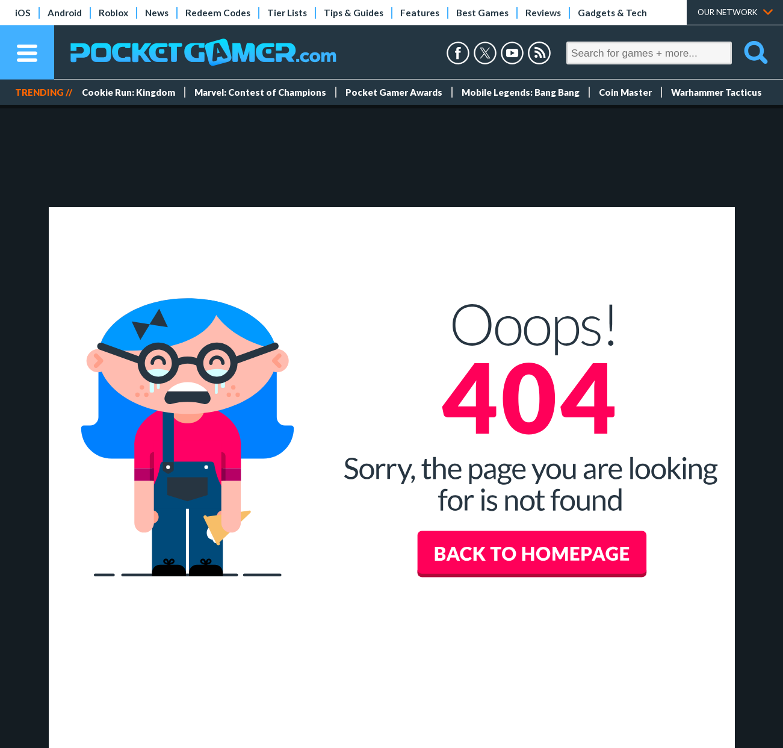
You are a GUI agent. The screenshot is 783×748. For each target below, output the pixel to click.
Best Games (482, 12)
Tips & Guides (353, 12)
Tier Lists (287, 12)
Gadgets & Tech (612, 12)
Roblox (113, 12)
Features (419, 12)
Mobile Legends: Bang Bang (521, 92)
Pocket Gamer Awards (393, 92)
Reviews (543, 12)
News (157, 12)
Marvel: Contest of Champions (260, 92)
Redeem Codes (217, 12)
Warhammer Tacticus (716, 92)
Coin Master (625, 92)
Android (65, 12)
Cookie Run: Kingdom (128, 92)
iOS (23, 12)
